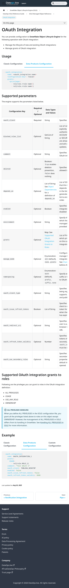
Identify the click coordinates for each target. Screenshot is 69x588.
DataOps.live (8, 565)
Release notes (7, 521)
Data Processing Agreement (13, 541)
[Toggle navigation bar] (3, 3)
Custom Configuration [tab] (55, 444)
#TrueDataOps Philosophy (14, 569)
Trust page (7, 572)
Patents (5, 552)
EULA (4, 534)
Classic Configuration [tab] (13, 64)
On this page (8, 23)
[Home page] (4, 10)
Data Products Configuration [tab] (39, 64)
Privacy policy (7, 545)
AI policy (5, 537)
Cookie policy (7, 548)
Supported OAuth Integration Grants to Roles (49, 241)
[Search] (59, 3)
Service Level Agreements (12, 513)
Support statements (10, 517)
